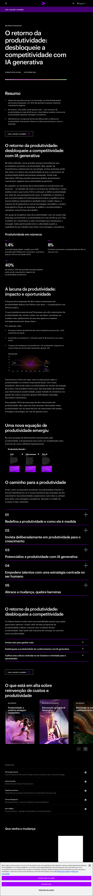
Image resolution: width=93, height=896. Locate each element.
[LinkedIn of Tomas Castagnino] (85, 799)
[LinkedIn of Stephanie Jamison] (85, 790)
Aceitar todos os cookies (46, 878)
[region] (46, 879)
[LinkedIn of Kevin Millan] (85, 809)
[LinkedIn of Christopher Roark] (85, 772)
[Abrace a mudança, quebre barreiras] (86, 585)
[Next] (85, 749)
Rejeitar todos (46, 884)
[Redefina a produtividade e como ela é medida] (86, 514)
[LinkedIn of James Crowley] (85, 781)
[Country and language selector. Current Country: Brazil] (81, 3)
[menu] (6, 3)
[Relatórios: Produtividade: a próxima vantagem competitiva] (19, 721)
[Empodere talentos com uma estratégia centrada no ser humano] (86, 565)
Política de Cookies (63, 871)
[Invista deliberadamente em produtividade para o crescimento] (86, 530)
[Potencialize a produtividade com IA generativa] (86, 550)
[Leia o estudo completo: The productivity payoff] (19, 133)
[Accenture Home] (43, 3)
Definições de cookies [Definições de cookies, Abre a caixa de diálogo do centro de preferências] (46, 890)
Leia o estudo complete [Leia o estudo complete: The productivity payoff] (14, 9)
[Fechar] (89, 865)
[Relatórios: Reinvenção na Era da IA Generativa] (54, 721)
